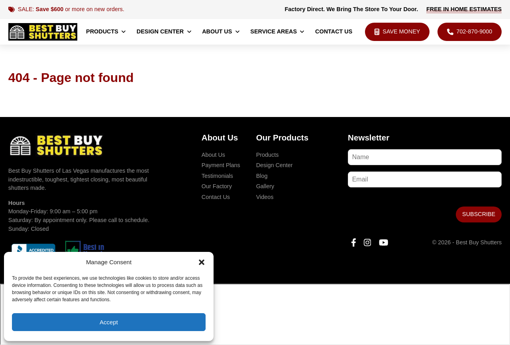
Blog (262, 176)
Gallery (265, 186)
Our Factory (217, 186)
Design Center (164, 31)
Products (106, 31)
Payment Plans (221, 165)
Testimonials (217, 176)
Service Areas (277, 31)
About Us (221, 31)
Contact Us (333, 31)
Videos (265, 197)
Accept (109, 322)
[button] (202, 262)
